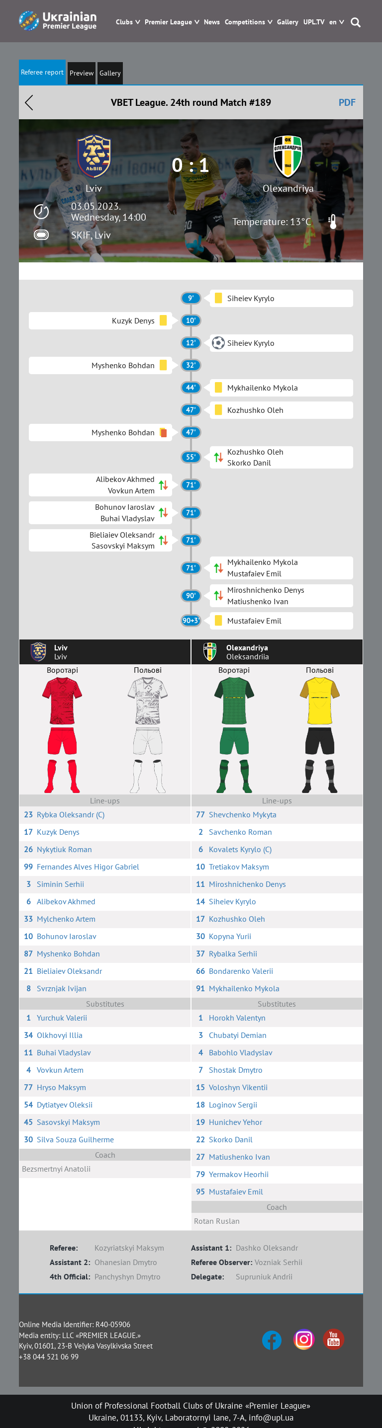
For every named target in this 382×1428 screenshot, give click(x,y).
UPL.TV (313, 22)
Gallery (287, 22)
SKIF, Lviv (91, 235)
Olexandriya (288, 188)
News (212, 22)
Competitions (245, 22)
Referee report (42, 72)
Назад (28, 102)
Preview (82, 73)
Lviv (94, 188)
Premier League (168, 22)
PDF (347, 102)
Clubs (124, 22)
